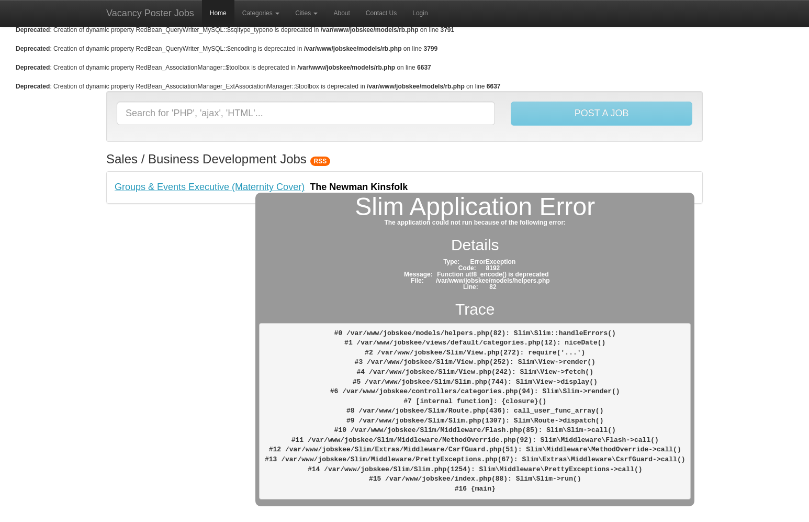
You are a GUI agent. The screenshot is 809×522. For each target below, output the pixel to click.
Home (218, 13)
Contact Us (381, 13)
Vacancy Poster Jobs (150, 13)
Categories (260, 13)
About (341, 13)
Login (420, 13)
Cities (306, 13)
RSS (320, 161)
